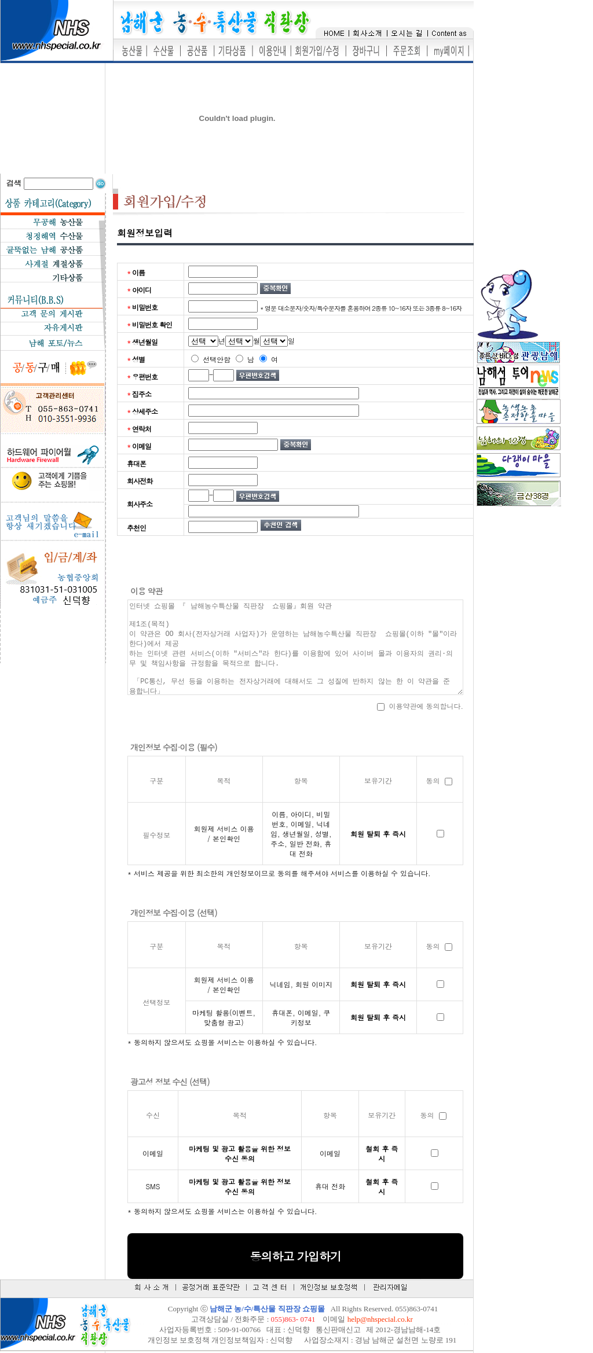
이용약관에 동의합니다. (420, 706)
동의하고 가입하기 (295, 1256)
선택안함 (210, 359)
